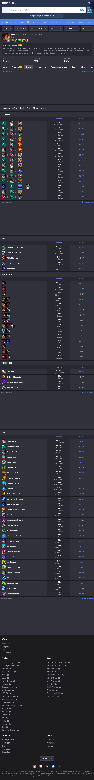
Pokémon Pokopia (9, 696)
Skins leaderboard (39, 22)
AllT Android (52, 669)
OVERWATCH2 (7, 672)
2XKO (4, 678)
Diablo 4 (5, 709)
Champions (7, 22)
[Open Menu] (89, 3)
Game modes (22, 22)
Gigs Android (52, 681)
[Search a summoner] (82, 10)
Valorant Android (54, 675)
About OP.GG (7, 644)
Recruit (50, 746)
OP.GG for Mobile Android (57, 662)
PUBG (4, 675)
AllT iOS (50, 672)
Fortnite (5, 684)
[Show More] (14, 3)
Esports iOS (51, 696)
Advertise (51, 743)
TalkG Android (52, 687)
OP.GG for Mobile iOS (55, 666)
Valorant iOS (52, 678)
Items (28, 67)
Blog (3, 650)
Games (4, 715)
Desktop (5, 712)
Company (5, 647)
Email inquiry (7, 749)
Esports (5, 724)
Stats (81, 22)
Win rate (81, 119)
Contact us (6, 752)
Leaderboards (56, 22)
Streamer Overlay (9, 730)
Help (3, 746)
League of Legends (9, 662)
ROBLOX (5, 693)
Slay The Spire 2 (8, 699)
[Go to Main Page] (6, 3)
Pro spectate (70, 22)
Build (5, 67)
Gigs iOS (50, 684)
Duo (3, 718)
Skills (83, 67)
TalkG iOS (51, 690)
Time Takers (7, 702)
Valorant (5, 669)
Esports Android (53, 693)
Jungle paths (41, 67)
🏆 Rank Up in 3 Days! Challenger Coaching (50, 16)
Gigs (3, 727)
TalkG (4, 721)
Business (50, 740)
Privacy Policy (8, 740)
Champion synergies (59, 67)
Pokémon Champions (10, 705)
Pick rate (59, 119)
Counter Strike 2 (8, 687)
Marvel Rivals (7, 681)
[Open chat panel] (92, 46)
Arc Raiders (6, 690)
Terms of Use (7, 743)
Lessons (89, 22)
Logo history (6, 653)
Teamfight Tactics (9, 666)
